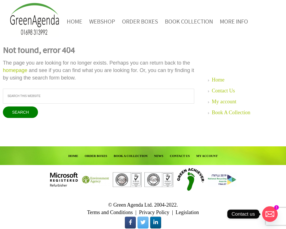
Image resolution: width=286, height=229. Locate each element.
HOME (73, 156)
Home (218, 80)
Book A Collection (231, 112)
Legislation (187, 212)
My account (224, 101)
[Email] (270, 214)
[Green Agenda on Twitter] (143, 222)
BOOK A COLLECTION (131, 156)
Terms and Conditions (110, 212)
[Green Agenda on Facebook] (130, 222)
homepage (15, 70)
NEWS (158, 156)
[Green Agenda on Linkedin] (155, 222)
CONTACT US (180, 156)
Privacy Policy (154, 212)
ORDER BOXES (96, 156)
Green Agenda (34, 19)
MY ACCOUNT (207, 156)
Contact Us (223, 91)
